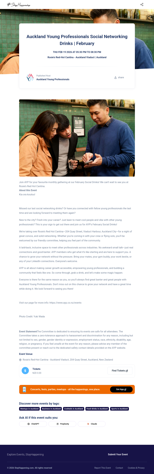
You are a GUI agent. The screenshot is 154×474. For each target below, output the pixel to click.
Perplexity (62, 424)
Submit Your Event (116, 454)
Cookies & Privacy (136, 468)
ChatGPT (33, 424)
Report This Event (102, 468)
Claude (91, 424)
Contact (119, 468)
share (119, 77)
